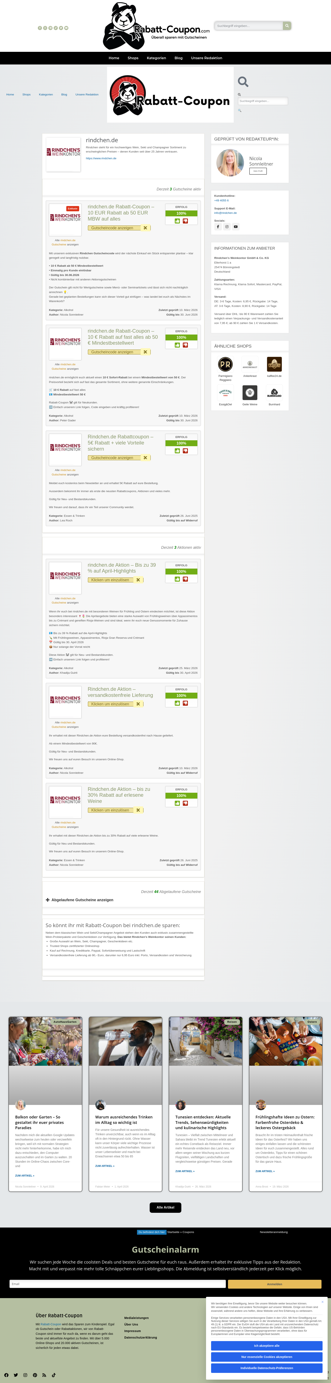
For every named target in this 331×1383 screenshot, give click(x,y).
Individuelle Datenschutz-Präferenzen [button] (267, 1368)
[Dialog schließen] (322, 1302)
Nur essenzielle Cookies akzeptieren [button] (266, 1357)
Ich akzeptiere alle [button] (266, 1345)
